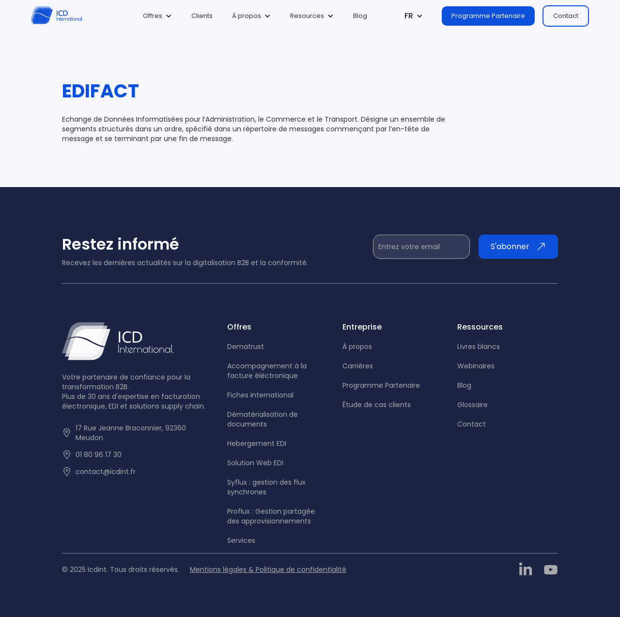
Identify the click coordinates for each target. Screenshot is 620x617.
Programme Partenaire (488, 16)
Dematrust (245, 346)
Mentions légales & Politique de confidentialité (268, 569)
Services (241, 540)
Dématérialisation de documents (262, 419)
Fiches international (260, 395)
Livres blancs (478, 346)
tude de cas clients (376, 405)
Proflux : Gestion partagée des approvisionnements (271, 516)
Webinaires (476, 366)
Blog (360, 16)
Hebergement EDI (256, 443)
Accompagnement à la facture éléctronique (267, 370)
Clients (202, 16)
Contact (565, 16)
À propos (357, 346)
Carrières (357, 366)
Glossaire (472, 405)
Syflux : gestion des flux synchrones (266, 487)
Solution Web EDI (255, 463)
